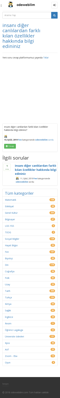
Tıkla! (45, 57)
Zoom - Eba (11, 356)
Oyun (7, 362)
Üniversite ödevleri (14, 336)
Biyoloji (9, 258)
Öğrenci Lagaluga (14, 329)
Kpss (7, 342)
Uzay (7, 284)
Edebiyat (9, 206)
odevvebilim (22, 182)
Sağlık (8, 310)
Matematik (10, 199)
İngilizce (9, 316)
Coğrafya (9, 271)
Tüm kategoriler (19, 193)
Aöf (7, 349)
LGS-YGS (9, 225)
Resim (8, 323)
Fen (20, 139)
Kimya (8, 303)
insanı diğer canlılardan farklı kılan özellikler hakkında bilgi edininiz (35, 170)
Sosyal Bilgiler (12, 238)
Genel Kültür (11, 212)
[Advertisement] (30, 90)
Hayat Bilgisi (11, 245)
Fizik (7, 277)
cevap (11, 146)
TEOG (8, 232)
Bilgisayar (10, 219)
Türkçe (8, 297)
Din (6, 264)
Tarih (7, 290)
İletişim (5, 384)
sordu (51, 139)
